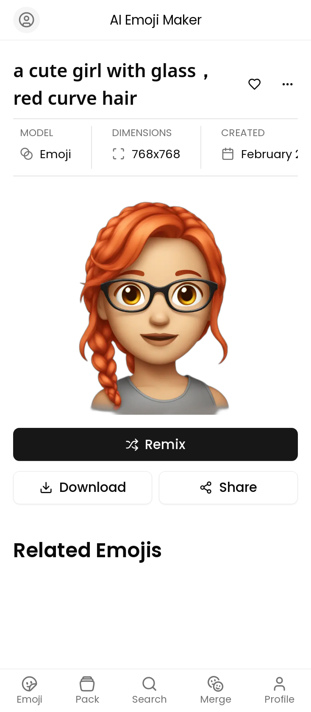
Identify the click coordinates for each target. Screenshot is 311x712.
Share (228, 487)
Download (82, 487)
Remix (155, 444)
